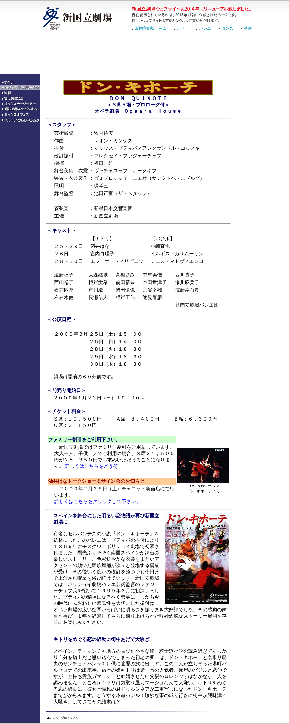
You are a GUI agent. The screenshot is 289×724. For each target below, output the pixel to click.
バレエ (205, 28)
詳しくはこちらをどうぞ (91, 466)
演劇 (248, 28)
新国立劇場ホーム (150, 28)
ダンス (227, 28)
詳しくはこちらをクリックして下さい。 (97, 501)
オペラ (183, 28)
